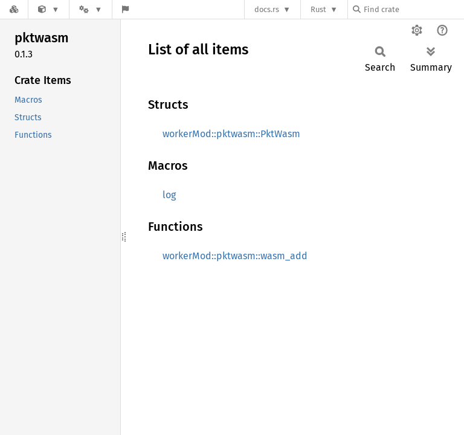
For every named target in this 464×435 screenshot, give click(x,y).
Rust (318, 9)
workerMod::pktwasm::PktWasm (231, 134)
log (169, 195)
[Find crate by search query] (413, 9)
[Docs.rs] (14, 9)
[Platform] (90, 9)
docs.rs (266, 9)
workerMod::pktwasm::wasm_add (235, 256)
